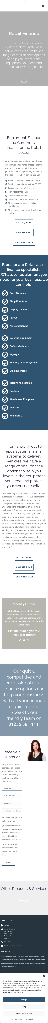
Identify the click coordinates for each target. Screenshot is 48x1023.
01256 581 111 (23, 724)
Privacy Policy (30, 1019)
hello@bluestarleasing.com (12, 945)
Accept (24, 999)
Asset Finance (24, 901)
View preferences (24, 1013)
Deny (24, 1006)
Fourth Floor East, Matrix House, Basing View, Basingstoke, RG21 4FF (9, 933)
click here (12, 821)
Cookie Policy (17, 1019)
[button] (44, 976)
